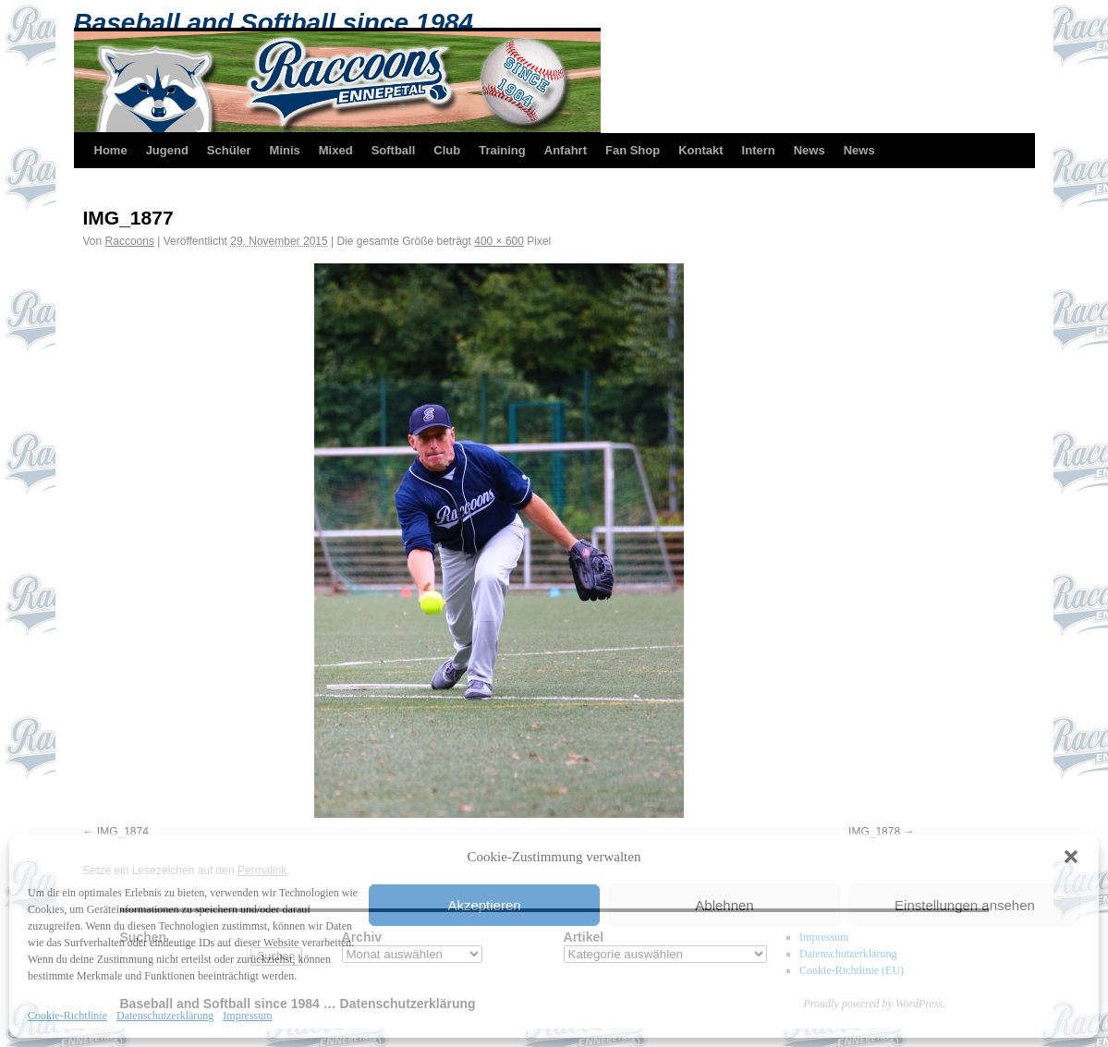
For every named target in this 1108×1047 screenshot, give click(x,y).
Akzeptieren (483, 905)
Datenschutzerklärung (164, 1015)
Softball (393, 150)
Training (502, 150)
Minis (285, 150)
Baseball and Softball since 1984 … (290, 22)
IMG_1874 (123, 831)
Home (111, 150)
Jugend (167, 150)
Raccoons (129, 241)
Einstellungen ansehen (965, 905)
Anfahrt (565, 150)
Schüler (229, 150)
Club (446, 150)
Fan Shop (632, 150)
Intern (758, 150)
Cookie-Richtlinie (67, 1015)
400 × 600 (499, 241)
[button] (1071, 856)
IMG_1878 (874, 831)
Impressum (247, 1015)
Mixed (336, 150)
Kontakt (700, 150)
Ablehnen (724, 905)
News (809, 150)
